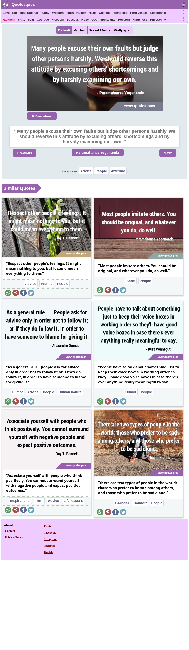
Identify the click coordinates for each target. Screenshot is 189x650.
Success (73, 19)
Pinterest (49, 545)
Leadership (158, 12)
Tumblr (48, 552)
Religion (124, 19)
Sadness (122, 503)
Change (104, 12)
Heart (92, 12)
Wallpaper (122, 30)
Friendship (120, 12)
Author (80, 30)
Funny (45, 12)
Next (168, 153)
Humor (81, 12)
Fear (31, 19)
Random (9, 19)
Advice (86, 171)
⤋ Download (42, 116)
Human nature (70, 392)
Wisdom (58, 12)
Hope (85, 19)
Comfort (140, 503)
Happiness (140, 19)
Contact (10, 530)
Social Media (99, 30)
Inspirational (29, 12)
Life (14, 12)
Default (64, 30)
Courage (43, 19)
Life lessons (73, 501)
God (94, 19)
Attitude (118, 171)
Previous (24, 153)
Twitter (48, 526)
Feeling (47, 283)
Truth (70, 12)
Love (6, 12)
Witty (21, 19)
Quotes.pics (23, 4)
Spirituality (107, 19)
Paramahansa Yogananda (97, 152)
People (101, 171)
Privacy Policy (14, 537)
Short (130, 281)
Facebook (50, 532)
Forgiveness (139, 12)
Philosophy (158, 19)
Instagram (50, 539)
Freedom (58, 19)
